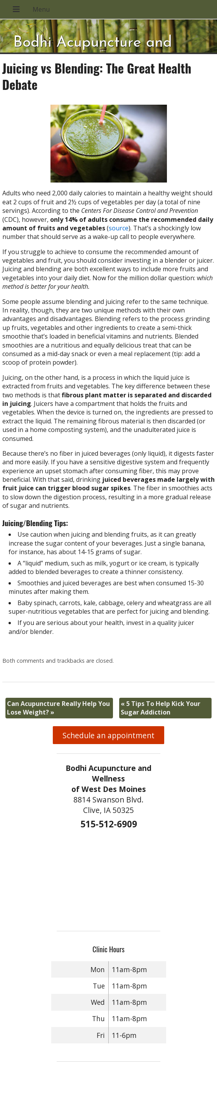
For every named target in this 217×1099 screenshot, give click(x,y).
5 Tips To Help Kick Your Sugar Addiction (160, 707)
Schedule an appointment (108, 735)
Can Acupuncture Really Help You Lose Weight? (58, 707)
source (118, 228)
